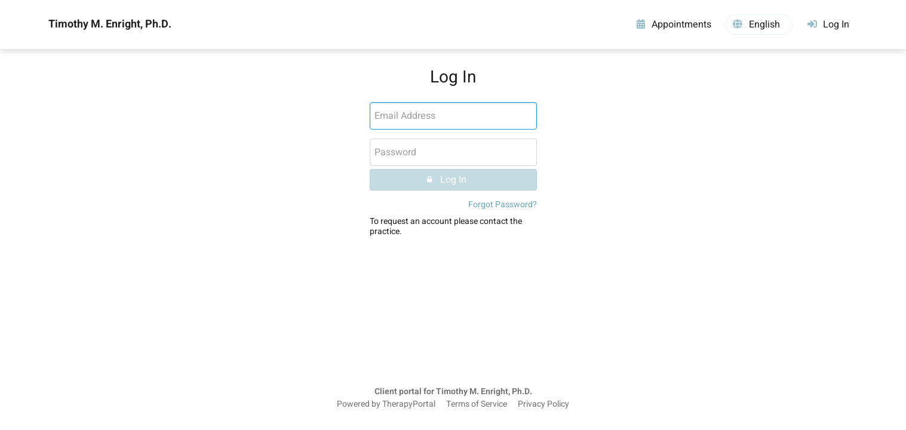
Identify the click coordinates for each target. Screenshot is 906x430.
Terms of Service (476, 404)
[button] (759, 24)
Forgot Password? (502, 204)
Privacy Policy (543, 404)
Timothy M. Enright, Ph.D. (109, 24)
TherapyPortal (408, 404)
